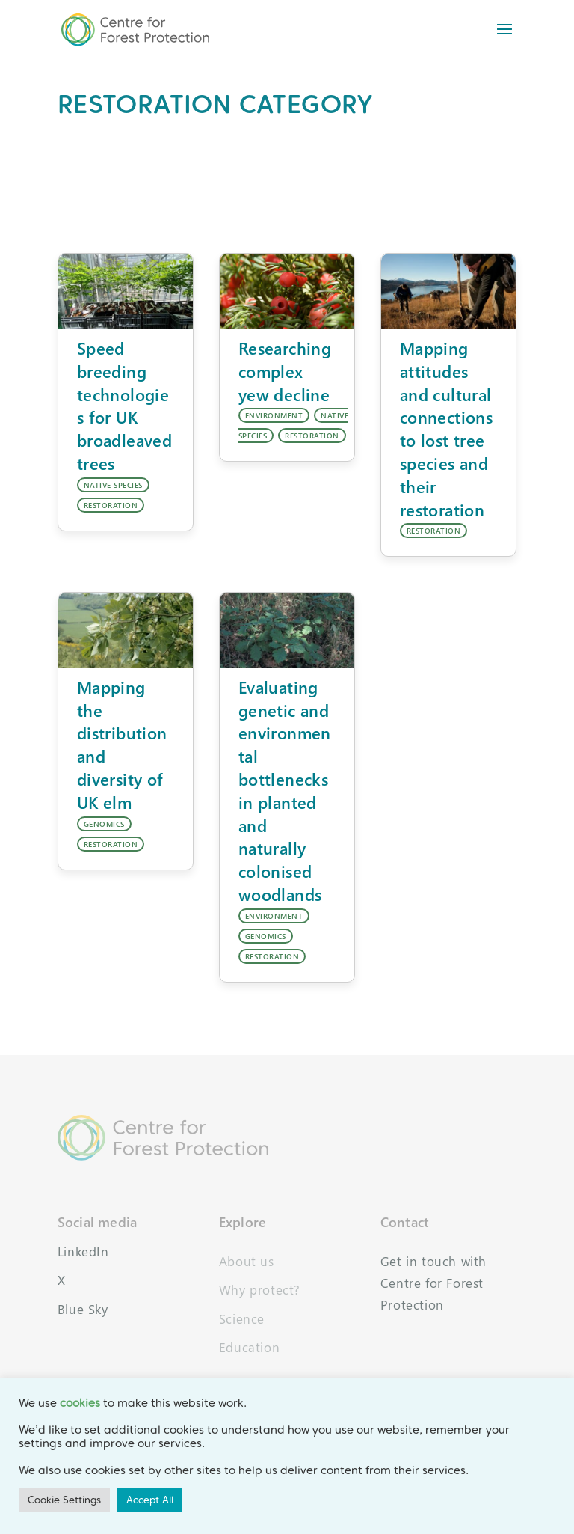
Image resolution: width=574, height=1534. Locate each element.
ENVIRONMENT (274, 415)
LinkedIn (83, 1251)
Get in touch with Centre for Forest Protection (433, 1283)
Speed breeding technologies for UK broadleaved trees (124, 405)
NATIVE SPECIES (113, 484)
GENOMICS (104, 823)
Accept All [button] (149, 1500)
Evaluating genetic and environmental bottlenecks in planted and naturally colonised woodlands (284, 790)
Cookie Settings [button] (64, 1500)
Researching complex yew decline (284, 371)
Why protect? (259, 1289)
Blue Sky (83, 1309)
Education (249, 1347)
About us (246, 1261)
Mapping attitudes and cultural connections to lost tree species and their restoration (446, 429)
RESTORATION (111, 505)
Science (242, 1318)
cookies (80, 1403)
